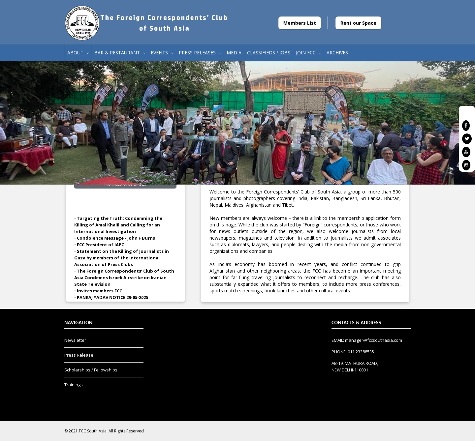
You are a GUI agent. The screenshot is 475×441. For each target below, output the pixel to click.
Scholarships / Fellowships (90, 370)
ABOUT (78, 52)
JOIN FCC (308, 52)
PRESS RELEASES (200, 52)
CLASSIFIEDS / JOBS (268, 52)
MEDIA (234, 52)
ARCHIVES (337, 52)
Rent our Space (358, 23)
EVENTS (162, 52)
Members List (299, 23)
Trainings (73, 385)
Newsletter (75, 340)
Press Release (78, 355)
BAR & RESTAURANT (119, 52)
